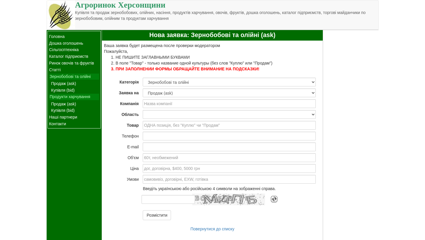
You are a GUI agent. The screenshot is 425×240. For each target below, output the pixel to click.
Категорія (129, 82)
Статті (55, 69)
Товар (133, 125)
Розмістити (157, 215)
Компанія (129, 103)
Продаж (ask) (63, 83)
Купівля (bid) (63, 90)
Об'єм (133, 157)
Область (130, 114)
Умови (133, 179)
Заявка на (129, 93)
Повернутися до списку (212, 229)
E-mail (133, 147)
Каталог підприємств (68, 56)
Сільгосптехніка (64, 49)
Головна (57, 36)
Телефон (130, 136)
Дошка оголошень (66, 43)
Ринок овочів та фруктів (71, 63)
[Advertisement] (350, 117)
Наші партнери (63, 117)
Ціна (134, 168)
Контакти (57, 123)
